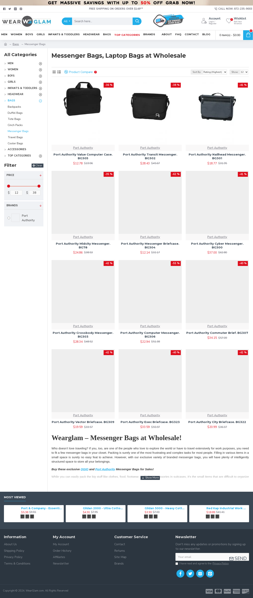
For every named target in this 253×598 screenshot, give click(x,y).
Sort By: (197, 72)
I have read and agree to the (202, 564)
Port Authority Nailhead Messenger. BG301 (217, 156)
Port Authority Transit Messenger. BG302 (150, 156)
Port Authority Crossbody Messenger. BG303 (83, 335)
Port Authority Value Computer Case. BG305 (82, 156)
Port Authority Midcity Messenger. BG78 (83, 245)
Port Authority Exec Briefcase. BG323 (150, 422)
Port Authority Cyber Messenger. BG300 (217, 245)
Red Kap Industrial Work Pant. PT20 (227, 508)
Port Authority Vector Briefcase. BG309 (83, 422)
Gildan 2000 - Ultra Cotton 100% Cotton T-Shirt (103, 508)
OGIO (84, 469)
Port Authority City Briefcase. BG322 (217, 422)
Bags (16, 44)
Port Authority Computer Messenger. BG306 (150, 335)
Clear (38, 165)
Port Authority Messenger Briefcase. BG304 (150, 245)
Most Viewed (15, 497)
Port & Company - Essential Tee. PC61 (41, 508)
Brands (12, 205)
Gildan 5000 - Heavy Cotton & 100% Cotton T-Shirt (165, 508)
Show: (234, 72)
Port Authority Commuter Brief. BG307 (217, 333)
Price (10, 175)
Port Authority (83, 148)
